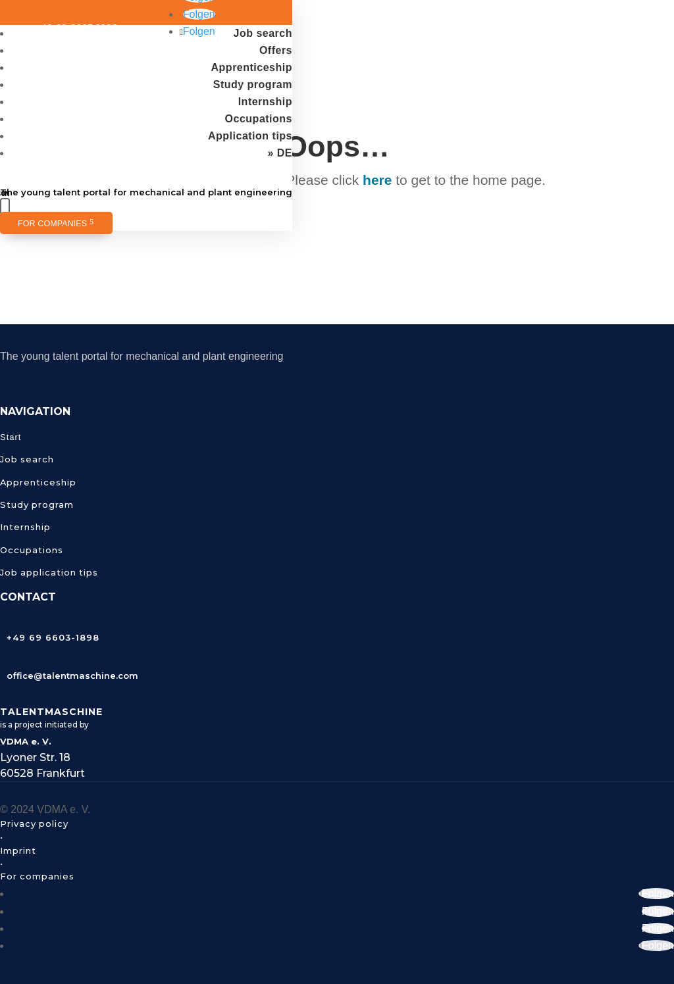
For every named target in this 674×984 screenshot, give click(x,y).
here (377, 179)
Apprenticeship (251, 67)
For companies (52, 223)
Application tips (250, 135)
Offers (275, 50)
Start (10, 437)
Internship (265, 101)
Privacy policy (34, 823)
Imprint (18, 850)
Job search (263, 33)
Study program (252, 84)
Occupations (258, 118)
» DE (279, 153)
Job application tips (49, 572)
